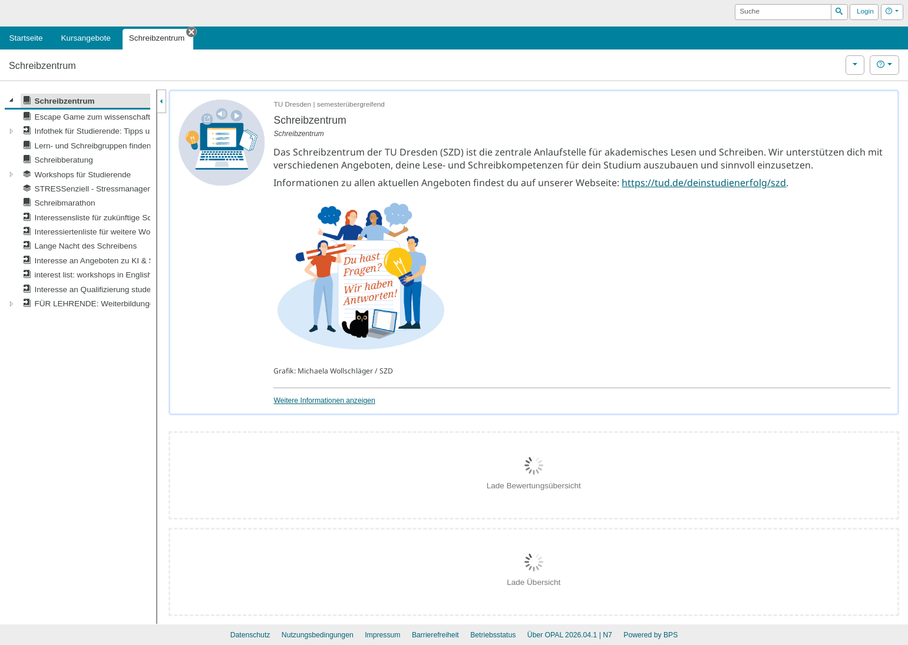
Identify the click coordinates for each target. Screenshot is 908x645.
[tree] (77, 202)
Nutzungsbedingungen (318, 635)
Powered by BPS (650, 635)
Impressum (382, 635)
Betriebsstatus (493, 635)
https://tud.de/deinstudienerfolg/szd (704, 182)
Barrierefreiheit (435, 635)
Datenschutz (250, 635)
